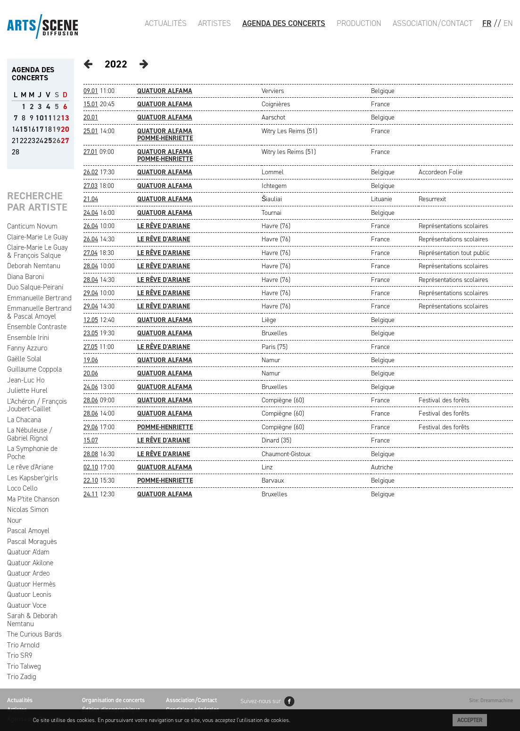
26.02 (90, 172)
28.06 (90, 400)
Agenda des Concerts (283, 23)
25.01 (90, 131)
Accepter (469, 720)
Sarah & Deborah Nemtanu (32, 620)
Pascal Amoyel (28, 531)
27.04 (90, 252)
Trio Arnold (23, 645)
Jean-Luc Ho (25, 380)
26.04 (90, 225)
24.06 (90, 386)
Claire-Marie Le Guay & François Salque (37, 251)
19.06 (90, 360)
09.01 (90, 90)
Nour (14, 520)
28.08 (90, 454)
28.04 (90, 266)
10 (39, 118)
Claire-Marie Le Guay (37, 237)
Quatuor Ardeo (28, 573)
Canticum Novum (32, 226)
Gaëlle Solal (24, 359)
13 (65, 118)
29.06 (90, 427)
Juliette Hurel (27, 390)
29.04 (90, 293)
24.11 (90, 494)
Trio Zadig (21, 676)
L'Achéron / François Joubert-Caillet (37, 405)
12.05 (90, 319)
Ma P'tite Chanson (33, 499)
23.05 (90, 333)
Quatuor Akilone (30, 563)
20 (65, 129)
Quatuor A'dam (28, 552)
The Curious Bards (34, 634)
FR (486, 23)
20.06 (90, 373)
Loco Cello (22, 488)
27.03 (90, 185)
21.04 (90, 199)
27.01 (90, 151)
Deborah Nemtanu (33, 266)
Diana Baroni (25, 276)
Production (359, 23)
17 (39, 129)
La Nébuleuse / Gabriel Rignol (29, 434)
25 (48, 140)
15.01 (90, 104)
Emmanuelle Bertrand (39, 298)
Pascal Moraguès (32, 541)
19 (56, 129)
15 (23, 129)
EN (508, 23)
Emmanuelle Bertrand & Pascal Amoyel (39, 312)
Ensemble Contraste (36, 327)
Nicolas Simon (28, 509)
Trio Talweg (24, 666)
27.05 (90, 346)
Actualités (166, 23)
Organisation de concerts (113, 700)
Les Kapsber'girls (32, 478)
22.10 (90, 480)
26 (56, 140)
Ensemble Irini (28, 337)
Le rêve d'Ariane (30, 467)
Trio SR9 (19, 655)
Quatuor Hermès (31, 584)
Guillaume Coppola (34, 369)
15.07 (90, 440)
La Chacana (24, 420)
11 (48, 118)
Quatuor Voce (26, 605)
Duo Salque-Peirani (35, 287)
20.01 (90, 117)
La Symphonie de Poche (32, 452)
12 (56, 118)
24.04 (90, 212)
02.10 (90, 467)
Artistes (214, 23)
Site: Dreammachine (491, 700)
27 (65, 140)
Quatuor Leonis (29, 594)
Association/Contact (433, 23)
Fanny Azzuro (27, 348)
